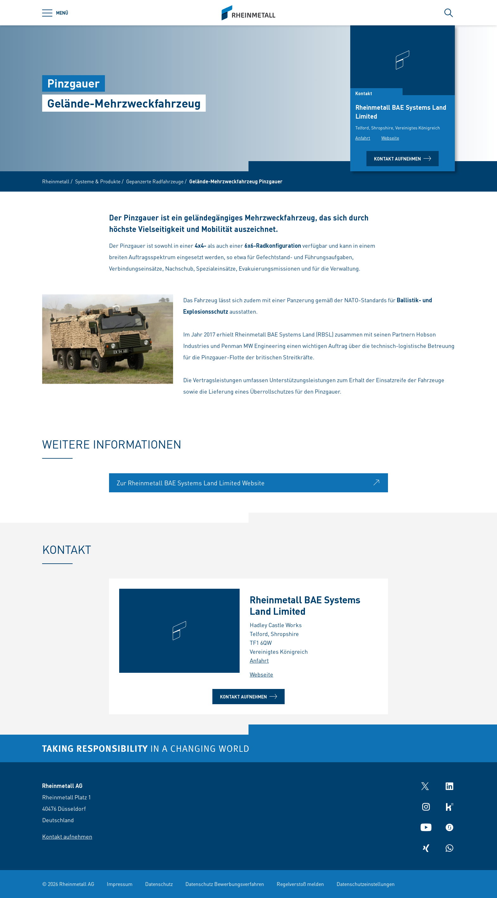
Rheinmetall (55, 181)
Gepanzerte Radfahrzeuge (155, 181)
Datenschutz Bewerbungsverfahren (224, 884)
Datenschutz (159, 884)
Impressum (119, 884)
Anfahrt (362, 138)
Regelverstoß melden (300, 884)
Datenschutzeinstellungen (366, 884)
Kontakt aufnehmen (402, 158)
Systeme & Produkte (97, 181)
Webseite (390, 138)
